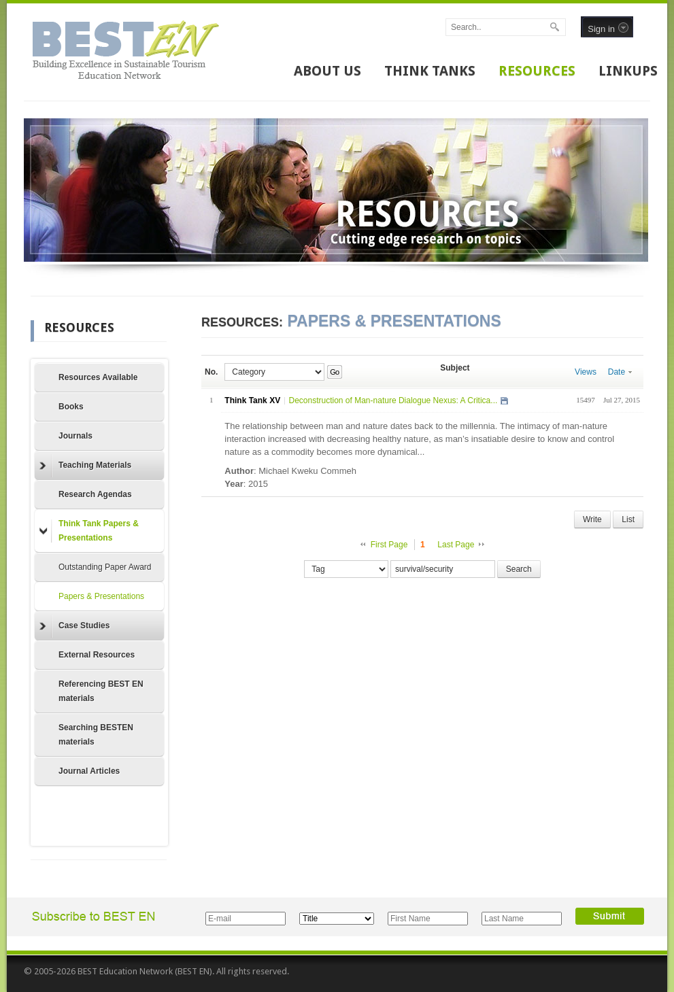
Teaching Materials (85, 465)
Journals (75, 436)
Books (71, 406)
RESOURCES (537, 71)
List (628, 519)
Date (620, 372)
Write (592, 519)
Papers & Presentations (101, 596)
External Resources (96, 655)
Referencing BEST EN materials (101, 691)
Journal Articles (89, 771)
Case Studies (74, 626)
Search (519, 569)
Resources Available (98, 377)
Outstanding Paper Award (105, 567)
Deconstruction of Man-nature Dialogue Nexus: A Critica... (392, 400)
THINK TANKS (429, 71)
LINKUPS (628, 71)
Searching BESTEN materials (95, 735)
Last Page (455, 544)
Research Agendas (95, 494)
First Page (389, 544)
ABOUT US (327, 71)
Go (334, 372)
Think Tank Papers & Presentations (89, 531)
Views (585, 372)
